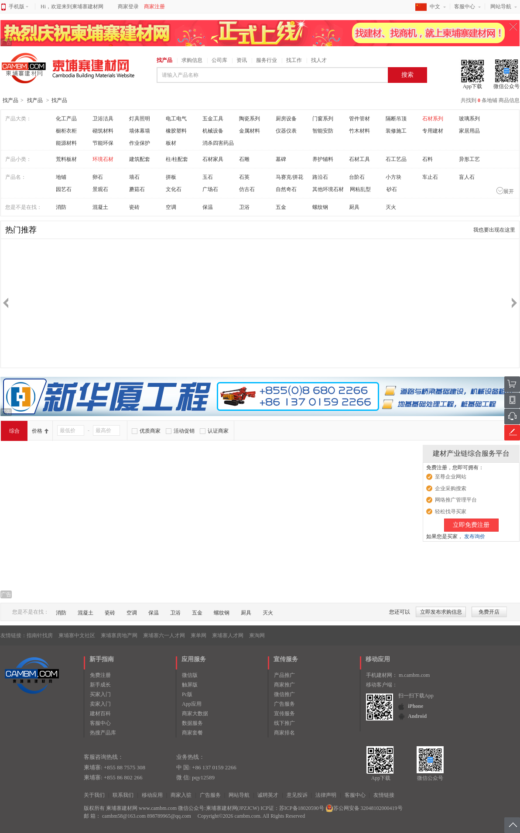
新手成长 (100, 685)
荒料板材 (66, 159)
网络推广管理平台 (456, 500)
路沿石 (320, 177)
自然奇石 (286, 189)
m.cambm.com (414, 675)
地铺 (61, 177)
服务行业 (266, 60)
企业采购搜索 (450, 488)
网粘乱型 (360, 189)
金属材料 (249, 131)
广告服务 (284, 704)
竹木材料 (359, 131)
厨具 (354, 207)
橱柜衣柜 (66, 131)
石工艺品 (396, 159)
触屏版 (190, 685)
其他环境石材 (328, 189)
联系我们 (123, 795)
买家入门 (100, 694)
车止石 (430, 177)
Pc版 (187, 694)
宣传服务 (284, 713)
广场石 (210, 189)
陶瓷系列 (249, 119)
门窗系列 (322, 119)
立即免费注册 (471, 525)
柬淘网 (257, 635)
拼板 (171, 177)
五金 (281, 207)
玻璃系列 (469, 119)
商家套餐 (192, 733)
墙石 (134, 177)
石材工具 (359, 159)
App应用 (192, 704)
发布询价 (474, 536)
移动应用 (152, 795)
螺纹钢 (320, 207)
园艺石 (64, 189)
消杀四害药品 (218, 143)
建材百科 (100, 713)
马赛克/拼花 (289, 177)
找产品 (164, 60)
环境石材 (102, 159)
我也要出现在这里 (494, 230)
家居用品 (469, 131)
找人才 (319, 60)
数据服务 (192, 723)
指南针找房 (40, 635)
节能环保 (102, 143)
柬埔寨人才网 (227, 635)
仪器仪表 (286, 131)
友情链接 (383, 795)
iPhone (415, 706)
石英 (244, 177)
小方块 (393, 177)
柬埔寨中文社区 (76, 635)
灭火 (391, 207)
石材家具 (212, 159)
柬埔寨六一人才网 (164, 635)
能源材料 (66, 143)
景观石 (100, 189)
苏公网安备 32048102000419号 (364, 808)
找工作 (294, 60)
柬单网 (198, 635)
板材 (171, 143)
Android (417, 716)
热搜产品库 (103, 733)
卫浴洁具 (102, 119)
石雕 (244, 159)
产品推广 (284, 675)
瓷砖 (134, 207)
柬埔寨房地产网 (119, 635)
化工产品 (66, 119)
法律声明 (325, 795)
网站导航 (500, 6)
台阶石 (357, 177)
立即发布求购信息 (441, 612)
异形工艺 (469, 159)
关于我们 (94, 795)
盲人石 (467, 177)
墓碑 (281, 159)
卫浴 (244, 207)
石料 (427, 159)
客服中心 (464, 6)
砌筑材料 (102, 131)
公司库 (219, 60)
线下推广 (284, 723)
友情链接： (13, 635)
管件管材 (359, 119)
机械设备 (212, 131)
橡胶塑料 (176, 131)
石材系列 (432, 119)
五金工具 (212, 119)
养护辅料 (322, 159)
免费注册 (100, 675)
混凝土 (100, 207)
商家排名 (284, 733)
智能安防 (322, 131)
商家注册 (154, 6)
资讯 (241, 60)
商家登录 (128, 6)
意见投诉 (297, 795)
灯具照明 (139, 119)
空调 (171, 207)
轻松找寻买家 (450, 512)
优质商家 (150, 431)
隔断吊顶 (396, 119)
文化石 (173, 189)
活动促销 (184, 431)
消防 (61, 207)
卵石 (97, 177)
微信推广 (284, 694)
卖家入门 (100, 704)
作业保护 (139, 143)
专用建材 (432, 131)
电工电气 (176, 119)
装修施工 (396, 131)
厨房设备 (286, 119)
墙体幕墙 (139, 131)
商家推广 (284, 685)
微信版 (190, 675)
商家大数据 (195, 713)
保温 (207, 207)
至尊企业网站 (450, 477)
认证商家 (218, 431)
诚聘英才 (267, 795)
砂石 (392, 189)
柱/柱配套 (177, 159)
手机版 (18, 6)
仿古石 (247, 189)
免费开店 (489, 612)
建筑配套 (139, 159)
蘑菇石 (137, 189)
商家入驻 (181, 795)
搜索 (407, 75)
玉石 (207, 177)
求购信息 (191, 60)
